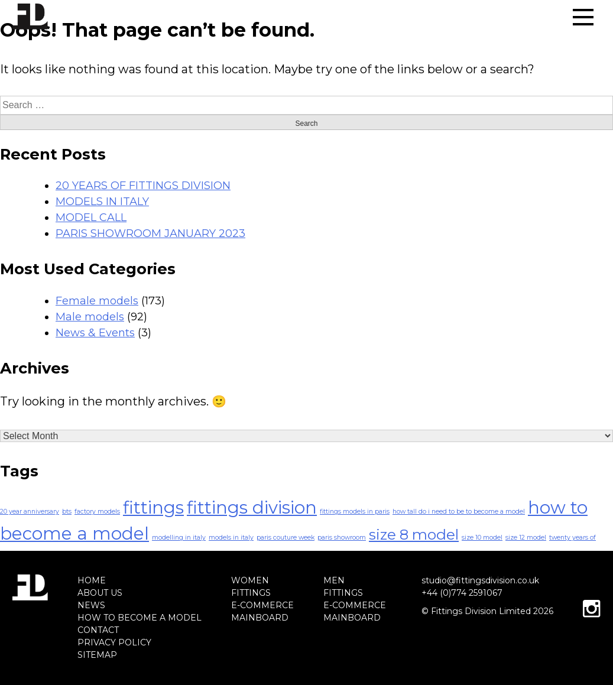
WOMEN (250, 580)
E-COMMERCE (262, 605)
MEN (334, 580)
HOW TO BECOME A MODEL (139, 617)
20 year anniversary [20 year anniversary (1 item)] (29, 511)
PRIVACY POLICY (114, 642)
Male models (90, 316)
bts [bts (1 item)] (67, 511)
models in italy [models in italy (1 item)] (231, 537)
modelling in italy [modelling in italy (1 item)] (179, 537)
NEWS (91, 605)
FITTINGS (251, 592)
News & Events (95, 332)
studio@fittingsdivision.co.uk (480, 580)
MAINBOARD (259, 617)
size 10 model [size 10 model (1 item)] (482, 537)
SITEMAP (97, 655)
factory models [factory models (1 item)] (97, 511)
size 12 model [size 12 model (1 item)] (525, 537)
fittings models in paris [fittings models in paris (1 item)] (355, 511)
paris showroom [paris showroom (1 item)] (341, 537)
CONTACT (98, 630)
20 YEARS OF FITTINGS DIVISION (143, 185)
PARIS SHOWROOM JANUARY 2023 (150, 233)
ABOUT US (99, 592)
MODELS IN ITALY (102, 201)
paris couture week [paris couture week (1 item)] (285, 537)
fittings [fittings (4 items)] (153, 507)
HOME (91, 580)
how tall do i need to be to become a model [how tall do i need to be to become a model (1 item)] (459, 511)
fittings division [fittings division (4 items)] (252, 507)
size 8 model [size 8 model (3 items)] (414, 534)
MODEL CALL (91, 217)
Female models (97, 300)
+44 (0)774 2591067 (461, 592)
